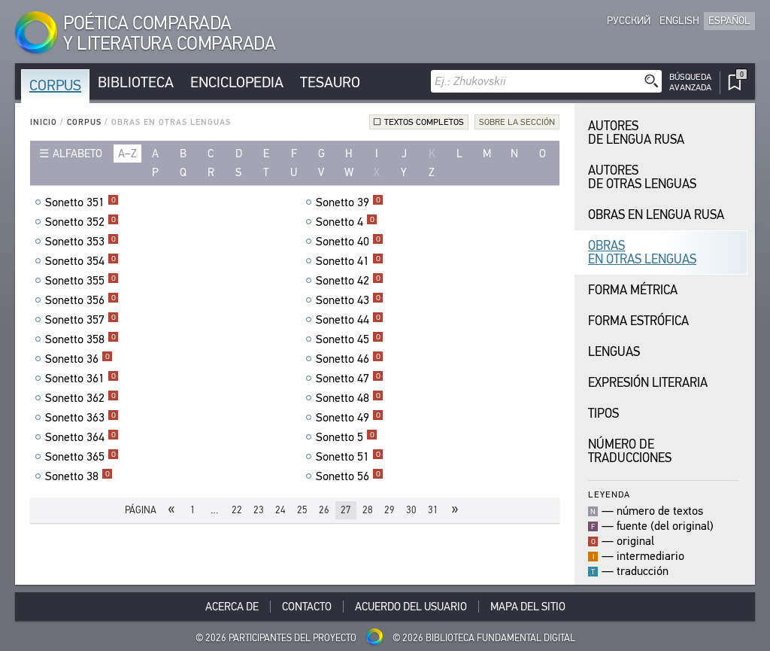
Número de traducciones (629, 451)
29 (389, 510)
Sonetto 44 (349, 320)
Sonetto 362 (82, 398)
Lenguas (614, 352)
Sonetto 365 (82, 457)
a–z (127, 153)
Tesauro (330, 82)
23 (258, 510)
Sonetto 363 (82, 417)
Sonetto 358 (82, 339)
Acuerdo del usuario (411, 606)
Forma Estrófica (638, 321)
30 (411, 510)
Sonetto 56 (349, 476)
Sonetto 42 (349, 280)
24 (280, 510)
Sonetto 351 (82, 202)
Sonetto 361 (82, 378)
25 (302, 510)
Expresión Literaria (648, 383)
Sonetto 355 (82, 280)
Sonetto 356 (82, 300)
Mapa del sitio (527, 606)
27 (346, 510)
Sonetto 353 (82, 241)
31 (433, 510)
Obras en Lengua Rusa (656, 215)
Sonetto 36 (79, 359)
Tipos (603, 413)
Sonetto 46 (349, 359)
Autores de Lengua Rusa (636, 133)
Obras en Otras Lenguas (642, 252)
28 (367, 510)
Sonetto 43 (349, 300)
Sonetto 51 (349, 457)
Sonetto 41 (349, 261)
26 (324, 510)
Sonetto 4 (346, 222)
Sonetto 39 (349, 202)
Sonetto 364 (82, 437)
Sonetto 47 (349, 378)
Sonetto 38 (79, 476)
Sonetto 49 (349, 417)
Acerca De (232, 606)
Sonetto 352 (82, 222)
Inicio (43, 122)
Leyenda (609, 494)
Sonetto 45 (349, 339)
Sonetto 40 (349, 241)
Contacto (307, 606)
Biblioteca (136, 82)
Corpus (55, 85)
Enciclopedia (236, 82)
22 (237, 510)
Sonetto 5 (346, 437)
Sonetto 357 (82, 320)
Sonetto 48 (349, 398)
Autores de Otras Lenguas (642, 177)
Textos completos (424, 122)
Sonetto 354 (82, 261)
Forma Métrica (633, 290)
